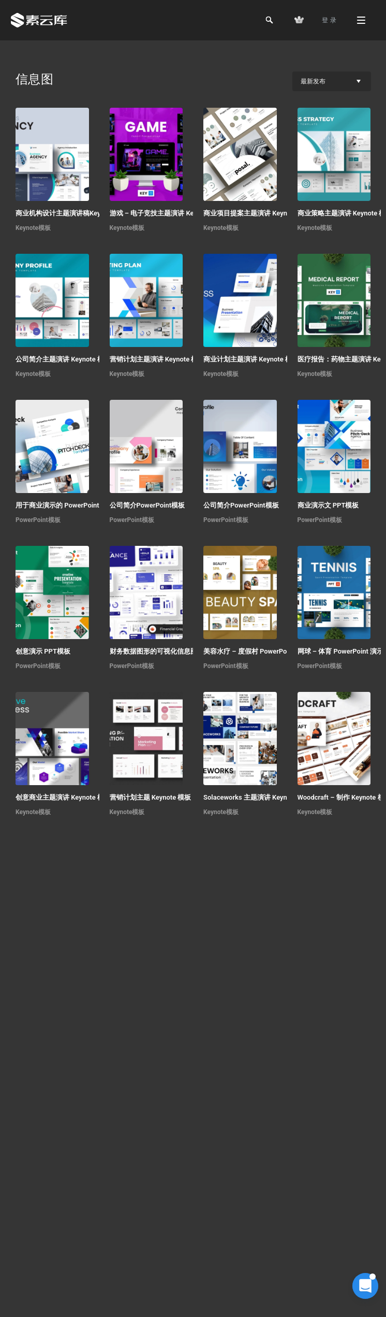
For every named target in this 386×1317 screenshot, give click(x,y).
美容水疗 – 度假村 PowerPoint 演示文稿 (263, 651)
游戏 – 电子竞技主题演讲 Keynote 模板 (168, 213)
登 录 (329, 20)
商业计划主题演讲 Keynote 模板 (251, 359)
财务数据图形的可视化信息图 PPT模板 (167, 651)
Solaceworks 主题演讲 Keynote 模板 (257, 797)
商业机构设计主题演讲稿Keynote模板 (71, 213)
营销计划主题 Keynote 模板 (150, 797)
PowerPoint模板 (38, 520)
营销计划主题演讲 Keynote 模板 (157, 359)
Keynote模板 (33, 227)
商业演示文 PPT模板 (328, 505)
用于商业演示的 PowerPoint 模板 (65, 505)
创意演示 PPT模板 (43, 651)
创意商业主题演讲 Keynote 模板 (63, 797)
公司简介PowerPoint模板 (147, 505)
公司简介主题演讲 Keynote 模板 (63, 359)
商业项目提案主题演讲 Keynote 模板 (257, 213)
